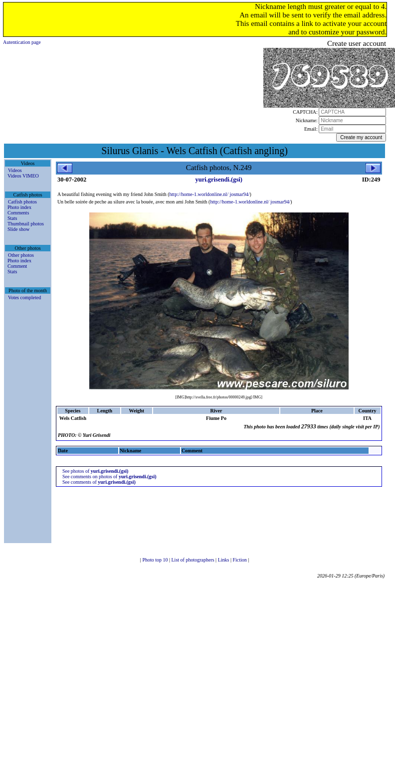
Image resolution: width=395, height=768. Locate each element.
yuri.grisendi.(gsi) (218, 179)
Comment (17, 266)
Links (224, 560)
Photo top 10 (155, 560)
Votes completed (24, 297)
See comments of (99, 482)
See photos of (95, 471)
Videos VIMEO (23, 176)
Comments (18, 212)
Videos (15, 170)
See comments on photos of (109, 476)
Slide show (18, 229)
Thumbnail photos (25, 223)
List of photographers (194, 560)
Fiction (240, 560)
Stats (12, 218)
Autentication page (22, 42)
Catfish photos (22, 201)
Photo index (19, 207)
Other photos (21, 255)
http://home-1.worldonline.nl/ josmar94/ (210, 194)
